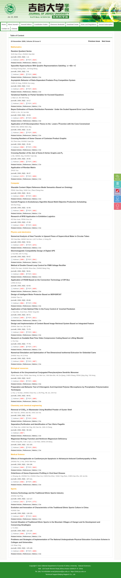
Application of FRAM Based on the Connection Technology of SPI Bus (40, 280)
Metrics (34, 63)
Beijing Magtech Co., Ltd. (66, 574)
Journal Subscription (106, 24)
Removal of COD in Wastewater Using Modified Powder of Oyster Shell (41, 410)
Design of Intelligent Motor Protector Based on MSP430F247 (36, 294)
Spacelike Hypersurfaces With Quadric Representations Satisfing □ (43, 66)
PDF (29, 60)
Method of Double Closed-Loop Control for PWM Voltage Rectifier (38, 265)
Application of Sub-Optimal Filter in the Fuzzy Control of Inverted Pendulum (43, 309)
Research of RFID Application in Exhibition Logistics (33, 216)
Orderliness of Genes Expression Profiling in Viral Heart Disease (38, 473)
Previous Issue (94, 41)
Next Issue (106, 41)
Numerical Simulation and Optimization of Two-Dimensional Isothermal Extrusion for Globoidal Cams (53, 353)
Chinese (14, 29)
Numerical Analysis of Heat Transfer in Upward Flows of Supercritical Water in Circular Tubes (50, 236)
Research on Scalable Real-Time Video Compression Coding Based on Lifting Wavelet (47, 338)
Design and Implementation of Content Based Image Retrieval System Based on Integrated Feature (52, 323)
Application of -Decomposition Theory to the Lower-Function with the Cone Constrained (50, 124)
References (27, 63)
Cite (39, 63)
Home (4, 24)
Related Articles (16, 63)
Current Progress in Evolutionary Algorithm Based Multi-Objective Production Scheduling (48, 202)
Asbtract (16, 60)
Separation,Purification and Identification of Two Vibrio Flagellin (38, 424)
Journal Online (26, 24)
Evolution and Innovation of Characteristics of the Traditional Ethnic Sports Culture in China (49, 507)
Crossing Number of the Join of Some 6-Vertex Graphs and (37, 153)
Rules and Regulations (88, 24)
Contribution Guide (41, 24)
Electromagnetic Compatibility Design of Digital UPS (33, 251)
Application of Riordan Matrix (23, 167)
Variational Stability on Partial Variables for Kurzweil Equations (37, 95)
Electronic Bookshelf (57, 24)
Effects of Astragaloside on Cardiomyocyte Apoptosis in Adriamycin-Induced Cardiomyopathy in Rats (53, 459)
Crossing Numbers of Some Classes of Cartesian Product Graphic (38, 138)
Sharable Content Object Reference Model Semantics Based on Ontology (41, 187)
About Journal (13, 24)
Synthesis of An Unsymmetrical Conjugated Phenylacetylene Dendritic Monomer (45, 372)
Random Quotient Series (21, 51)
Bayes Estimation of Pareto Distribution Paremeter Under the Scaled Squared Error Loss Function (52, 109)
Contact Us (5, 29)
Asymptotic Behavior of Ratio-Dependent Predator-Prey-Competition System (43, 80)
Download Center (73, 24)
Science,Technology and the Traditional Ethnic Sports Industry (37, 493)
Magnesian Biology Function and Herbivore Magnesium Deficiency (39, 439)
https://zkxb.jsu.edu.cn (78, 571)
